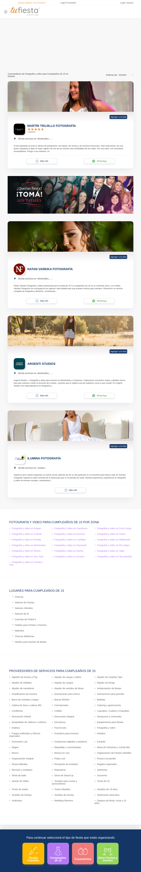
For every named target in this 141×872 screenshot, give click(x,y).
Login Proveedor (68, 3)
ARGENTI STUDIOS (41, 363)
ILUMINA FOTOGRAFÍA (44, 458)
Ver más (70, 54)
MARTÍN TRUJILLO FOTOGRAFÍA (51, 125)
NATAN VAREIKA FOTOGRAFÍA (50, 269)
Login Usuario (126, 3)
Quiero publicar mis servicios (31, 3)
